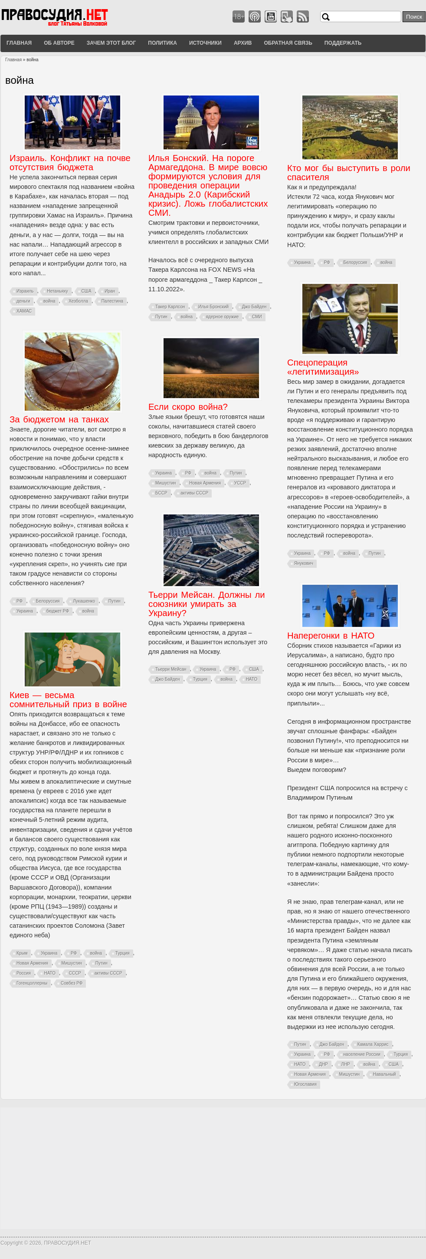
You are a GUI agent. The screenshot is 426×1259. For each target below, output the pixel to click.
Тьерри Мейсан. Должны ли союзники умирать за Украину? (206, 604)
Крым (21, 953)
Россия (23, 973)
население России (362, 1054)
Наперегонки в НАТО (330, 635)
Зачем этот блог (111, 43)
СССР (75, 973)
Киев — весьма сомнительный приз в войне (68, 699)
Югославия (305, 1084)
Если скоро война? (188, 407)
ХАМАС (24, 311)
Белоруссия (355, 262)
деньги (23, 301)
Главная (19, 43)
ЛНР (345, 1064)
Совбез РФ (71, 983)
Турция (200, 679)
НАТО (252, 679)
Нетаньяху (57, 291)
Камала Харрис (373, 1044)
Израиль (25, 291)
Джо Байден (254, 306)
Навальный (384, 1074)
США (87, 291)
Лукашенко (84, 601)
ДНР (323, 1064)
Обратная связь (288, 43)
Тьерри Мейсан (171, 669)
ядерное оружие (222, 316)
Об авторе (59, 43)
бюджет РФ (57, 611)
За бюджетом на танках (59, 419)
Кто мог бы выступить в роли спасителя (348, 172)
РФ (327, 262)
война (49, 301)
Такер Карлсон (170, 306)
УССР (240, 483)
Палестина (112, 301)
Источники (205, 43)
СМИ (257, 316)
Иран (110, 291)
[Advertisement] (213, 1168)
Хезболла (78, 301)
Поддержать (343, 43)
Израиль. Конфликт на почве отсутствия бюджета (70, 162)
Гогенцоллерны (31, 983)
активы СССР (194, 493)
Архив (243, 43)
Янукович (303, 563)
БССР (161, 493)
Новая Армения (205, 483)
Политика (162, 43)
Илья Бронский (213, 306)
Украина (302, 262)
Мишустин (165, 483)
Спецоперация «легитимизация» (323, 367)
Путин (161, 316)
